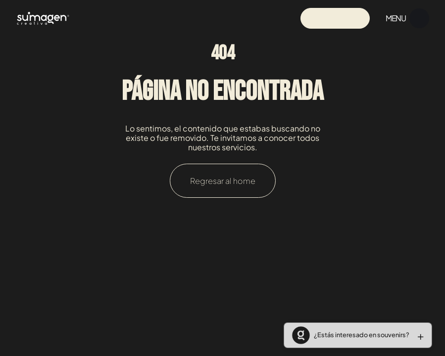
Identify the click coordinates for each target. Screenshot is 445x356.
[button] (354, 335)
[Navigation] (43, 18)
